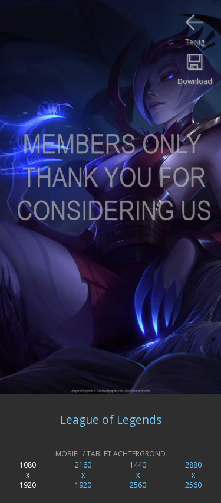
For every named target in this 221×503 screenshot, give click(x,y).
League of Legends (110, 419)
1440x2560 (138, 475)
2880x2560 (193, 475)
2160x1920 (83, 475)
